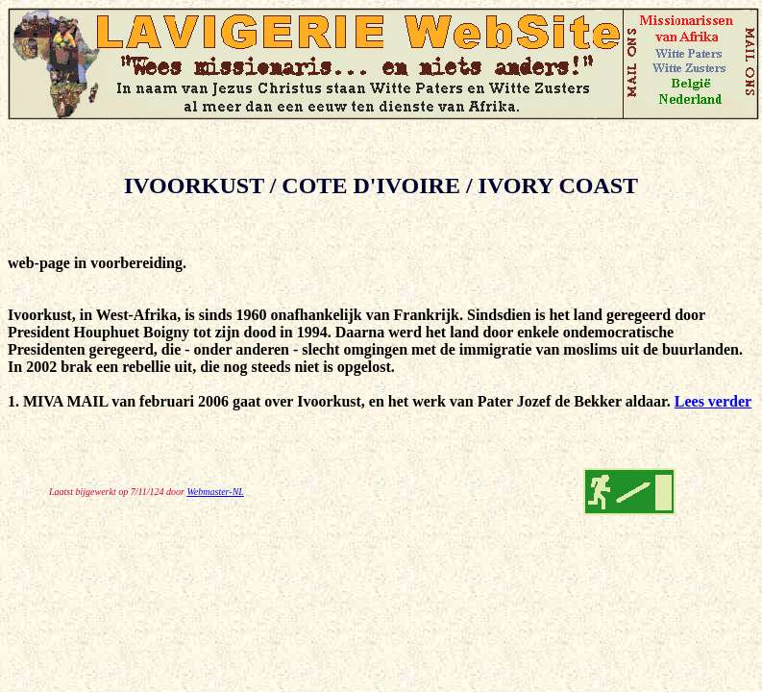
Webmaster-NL (214, 491)
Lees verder (713, 401)
